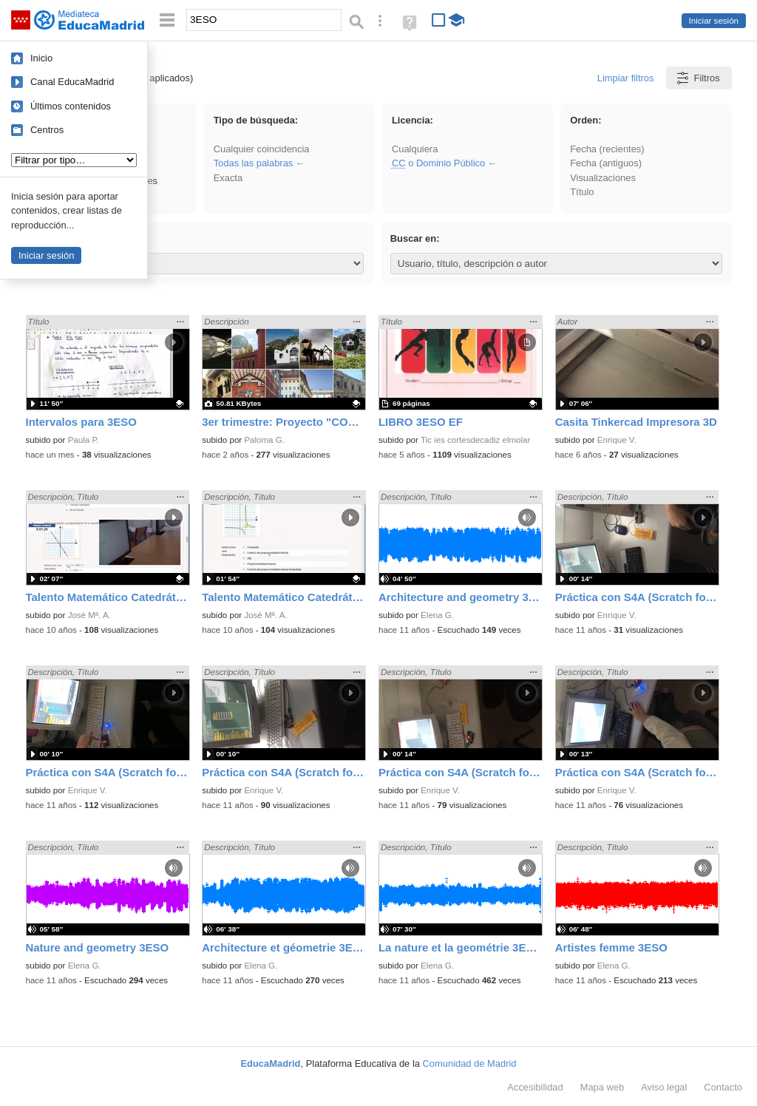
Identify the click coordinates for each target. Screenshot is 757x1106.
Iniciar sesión (714, 20)
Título (582, 191)
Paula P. (83, 439)
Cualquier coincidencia (262, 149)
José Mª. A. (89, 615)
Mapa (602, 1087)
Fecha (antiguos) (606, 163)
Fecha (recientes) (607, 149)
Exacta (228, 177)
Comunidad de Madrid (470, 1063)
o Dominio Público (438, 163)
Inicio (41, 58)
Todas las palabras (253, 163)
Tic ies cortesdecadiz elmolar (475, 439)
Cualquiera (415, 149)
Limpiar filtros (625, 78)
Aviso (664, 1087)
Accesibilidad (535, 1087)
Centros (47, 129)
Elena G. (437, 615)
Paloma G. (264, 439)
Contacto (723, 1087)
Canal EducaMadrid (72, 81)
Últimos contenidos (70, 106)
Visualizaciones (603, 177)
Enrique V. (617, 439)
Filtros (697, 78)
